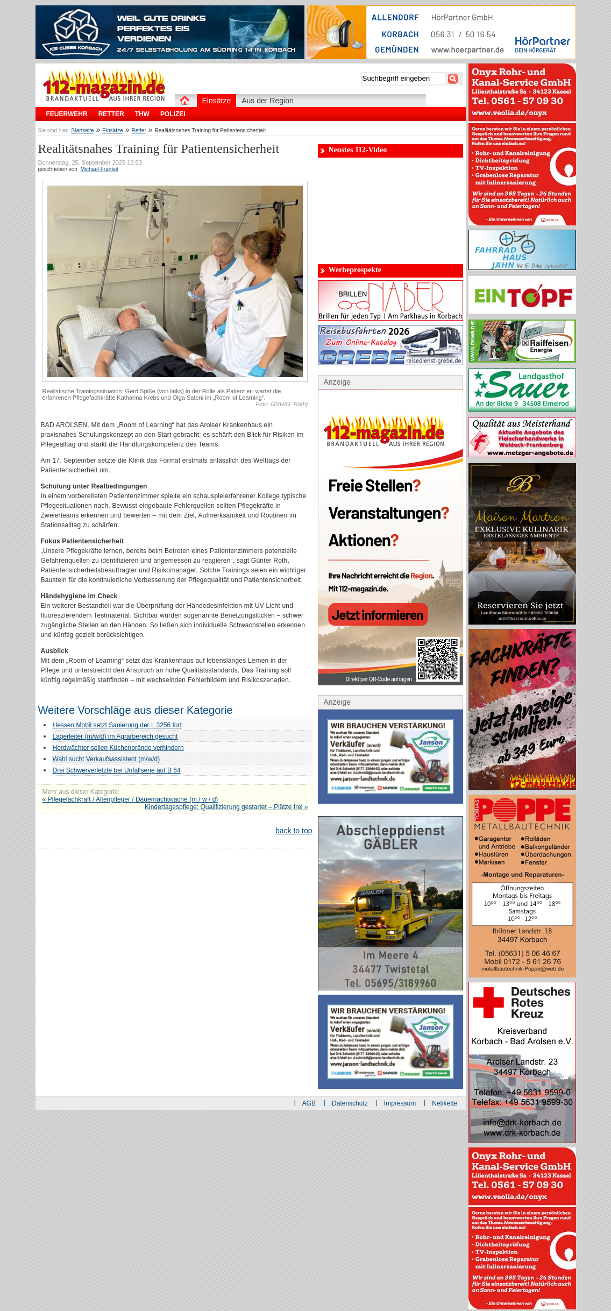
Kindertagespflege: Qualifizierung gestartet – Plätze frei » (226, 807)
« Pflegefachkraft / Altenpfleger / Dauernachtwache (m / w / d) (130, 799)
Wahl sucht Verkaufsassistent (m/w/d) (106, 759)
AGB (309, 1103)
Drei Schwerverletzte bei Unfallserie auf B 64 (117, 770)
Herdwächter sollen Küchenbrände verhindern (118, 748)
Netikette (444, 1103)
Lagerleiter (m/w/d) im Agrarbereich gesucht (115, 736)
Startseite (82, 130)
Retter (139, 130)
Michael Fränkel (99, 169)
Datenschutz (350, 1103)
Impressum (400, 1103)
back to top (293, 830)
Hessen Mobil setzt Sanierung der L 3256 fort (117, 725)
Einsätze (112, 130)
